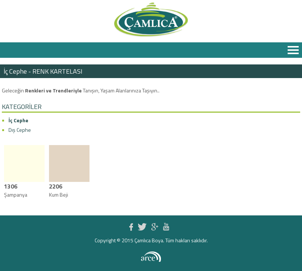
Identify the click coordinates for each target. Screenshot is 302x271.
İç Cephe (18, 120)
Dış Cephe (19, 130)
